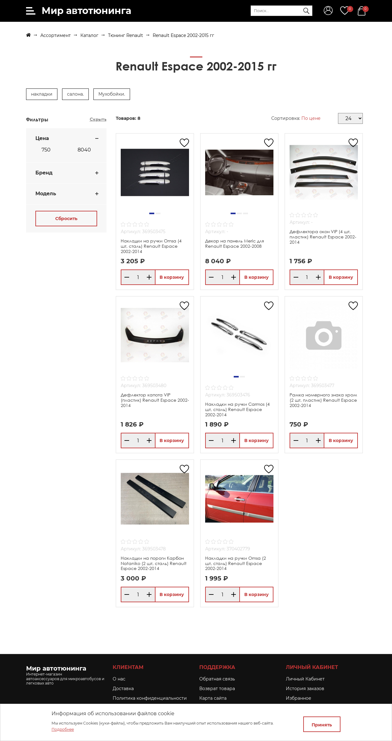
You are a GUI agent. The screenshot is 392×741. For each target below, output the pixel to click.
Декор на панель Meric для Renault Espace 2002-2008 (234, 243)
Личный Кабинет (305, 679)
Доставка (123, 688)
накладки (41, 94)
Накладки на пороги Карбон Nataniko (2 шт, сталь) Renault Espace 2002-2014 (154, 563)
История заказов (305, 688)
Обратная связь (217, 679)
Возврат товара (217, 688)
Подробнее (63, 729)
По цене (311, 118)
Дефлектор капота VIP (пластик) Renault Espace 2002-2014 (155, 400)
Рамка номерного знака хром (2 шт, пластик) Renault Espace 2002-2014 (323, 400)
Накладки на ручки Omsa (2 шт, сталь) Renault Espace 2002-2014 (235, 563)
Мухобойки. (111, 94)
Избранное (298, 698)
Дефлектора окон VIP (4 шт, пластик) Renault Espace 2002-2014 (323, 237)
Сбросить (66, 218)
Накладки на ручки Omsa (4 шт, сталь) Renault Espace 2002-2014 (151, 246)
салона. (75, 94)
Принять (322, 725)
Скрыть (98, 119)
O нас (119, 679)
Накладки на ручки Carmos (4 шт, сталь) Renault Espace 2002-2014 (237, 409)
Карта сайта (213, 698)
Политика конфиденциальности (150, 698)
